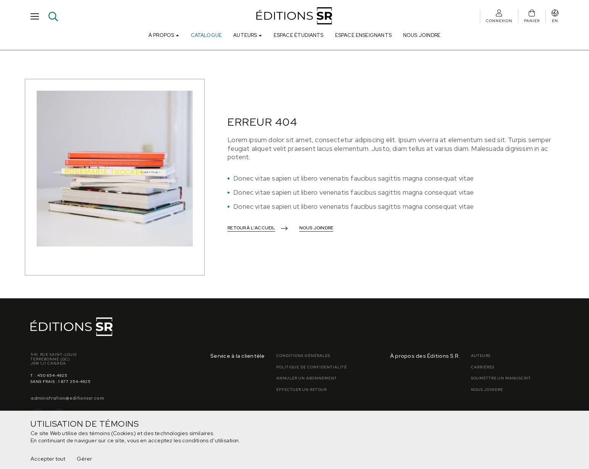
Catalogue (206, 35)
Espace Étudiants (299, 35)
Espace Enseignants (363, 35)
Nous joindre (422, 35)
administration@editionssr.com (67, 397)
